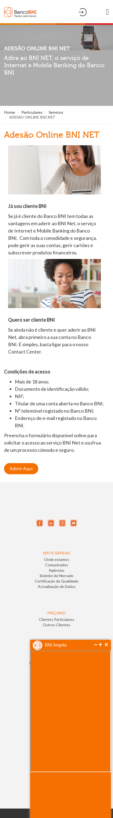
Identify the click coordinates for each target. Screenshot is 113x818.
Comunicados (56, 565)
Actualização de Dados (57, 586)
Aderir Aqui (21, 468)
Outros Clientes (56, 624)
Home (9, 112)
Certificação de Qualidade (56, 581)
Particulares (32, 112)
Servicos (56, 112)
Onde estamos (56, 559)
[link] (22, 752)
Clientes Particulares (56, 619)
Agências (56, 570)
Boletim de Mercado (56, 575)
